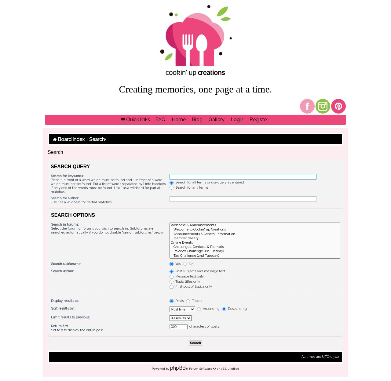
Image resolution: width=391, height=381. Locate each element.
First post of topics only (191, 286)
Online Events (254, 243)
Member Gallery (254, 238)
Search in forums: (65, 225)
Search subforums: (66, 264)
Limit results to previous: (70, 317)
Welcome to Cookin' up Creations (254, 229)
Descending (234, 309)
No (188, 264)
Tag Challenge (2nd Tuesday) (254, 256)
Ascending (208, 309)
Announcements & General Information (254, 234)
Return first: (60, 326)
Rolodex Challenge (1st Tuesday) (254, 251)
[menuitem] (160, 120)
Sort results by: (63, 308)
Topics (194, 301)
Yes (175, 264)
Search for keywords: (67, 176)
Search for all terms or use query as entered (207, 182)
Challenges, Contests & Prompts (254, 247)
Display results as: (65, 301)
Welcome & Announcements (254, 225)
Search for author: (65, 198)
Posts (177, 301)
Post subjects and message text (197, 271)
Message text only (187, 276)
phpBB (178, 368)
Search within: (62, 271)
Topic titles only (185, 282)
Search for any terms (189, 188)
